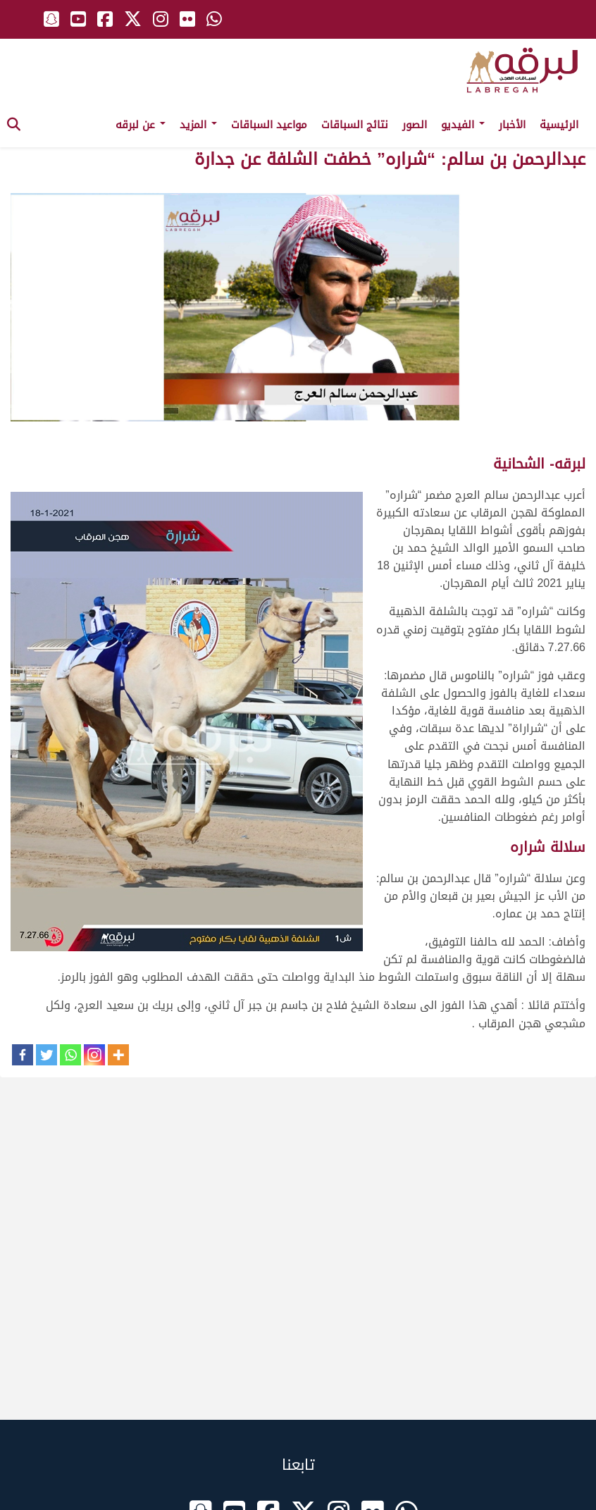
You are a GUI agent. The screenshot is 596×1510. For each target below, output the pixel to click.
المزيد (198, 125)
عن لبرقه (141, 125)
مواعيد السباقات (269, 125)
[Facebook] (22, 1054)
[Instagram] (94, 1054)
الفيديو (463, 125)
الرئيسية (559, 125)
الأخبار (512, 125)
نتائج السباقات (354, 125)
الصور (414, 125)
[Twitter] (46, 1054)
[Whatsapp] (70, 1054)
